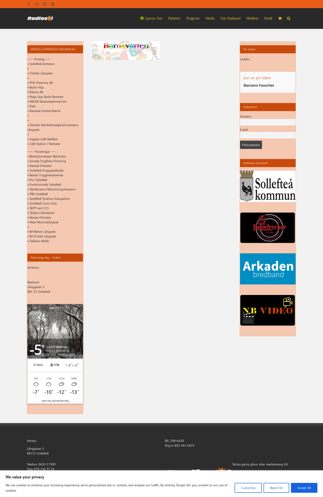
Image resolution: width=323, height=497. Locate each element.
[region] (161, 483)
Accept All (304, 488)
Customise (248, 488)
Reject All (276, 488)
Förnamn (245, 116)
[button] (288, 18)
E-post (244, 129)
